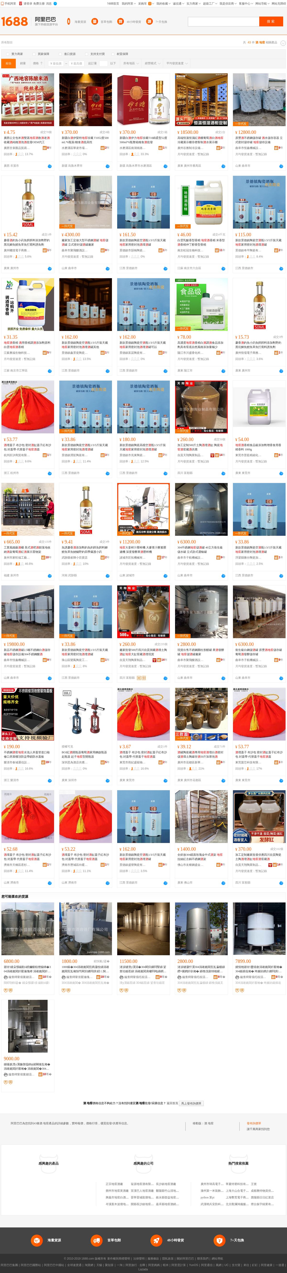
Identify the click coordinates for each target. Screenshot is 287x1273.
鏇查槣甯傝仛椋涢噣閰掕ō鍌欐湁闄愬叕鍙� (137, 977)
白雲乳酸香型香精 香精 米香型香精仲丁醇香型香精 (201, 242)
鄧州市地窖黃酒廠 (117, 1190)
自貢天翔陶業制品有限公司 (190, 455)
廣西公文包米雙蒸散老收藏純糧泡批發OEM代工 (27, 140)
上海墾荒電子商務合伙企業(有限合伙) (250, 1197)
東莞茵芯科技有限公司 (248, 762)
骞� (47, 976)
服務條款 (153, 1258)
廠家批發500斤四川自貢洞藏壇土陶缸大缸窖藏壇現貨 (143, 652)
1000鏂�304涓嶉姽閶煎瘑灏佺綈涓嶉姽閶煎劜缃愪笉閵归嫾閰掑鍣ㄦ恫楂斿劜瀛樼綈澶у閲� (85, 969)
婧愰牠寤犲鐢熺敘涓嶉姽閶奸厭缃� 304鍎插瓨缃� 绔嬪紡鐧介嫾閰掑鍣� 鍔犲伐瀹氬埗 (258, 969)
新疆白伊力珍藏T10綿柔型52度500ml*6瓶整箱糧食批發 (143, 140)
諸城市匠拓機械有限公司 (133, 557)
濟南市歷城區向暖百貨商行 (75, 864)
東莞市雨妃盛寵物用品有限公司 (133, 762)
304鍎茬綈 (142, 982)
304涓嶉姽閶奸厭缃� (249, 982)
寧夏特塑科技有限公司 (240, 1184)
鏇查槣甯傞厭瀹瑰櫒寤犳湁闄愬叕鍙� (79, 977)
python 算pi (208, 1197)
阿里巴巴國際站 (31, 1265)
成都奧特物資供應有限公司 (268, 1190)
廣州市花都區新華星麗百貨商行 (190, 762)
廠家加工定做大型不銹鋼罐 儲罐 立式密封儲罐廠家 (85, 242)
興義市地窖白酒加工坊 (120, 1197)
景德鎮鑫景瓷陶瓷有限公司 (75, 352)
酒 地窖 (209, 1123)
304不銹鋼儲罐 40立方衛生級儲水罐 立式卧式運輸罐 (200, 550)
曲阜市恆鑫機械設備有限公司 (248, 148)
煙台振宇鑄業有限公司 (265, 1204)
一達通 (280, 1265)
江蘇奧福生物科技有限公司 (17, 352)
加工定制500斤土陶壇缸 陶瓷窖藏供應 (200, 447)
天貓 (99, 1265)
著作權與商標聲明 (118, 1258)
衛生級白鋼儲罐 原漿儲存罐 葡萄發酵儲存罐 (258, 652)
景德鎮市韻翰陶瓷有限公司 (133, 250)
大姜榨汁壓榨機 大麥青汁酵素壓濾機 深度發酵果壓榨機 (143, 550)
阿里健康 (266, 1265)
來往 (246, 1265)
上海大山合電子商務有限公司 (244, 1190)
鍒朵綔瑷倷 (30, 982)
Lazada (143, 1269)
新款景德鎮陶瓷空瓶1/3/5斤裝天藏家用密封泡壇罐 (143, 242)
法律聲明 (139, 1258)
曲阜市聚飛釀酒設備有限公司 (75, 250)
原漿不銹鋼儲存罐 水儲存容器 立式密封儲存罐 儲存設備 (259, 140)
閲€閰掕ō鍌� (12, 982)
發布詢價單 (254, 1123)
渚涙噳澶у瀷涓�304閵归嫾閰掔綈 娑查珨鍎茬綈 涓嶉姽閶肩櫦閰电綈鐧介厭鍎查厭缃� (143, 969)
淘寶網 (89, 1265)
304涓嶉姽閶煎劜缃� (95, 982)
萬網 (218, 1265)
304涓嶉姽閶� (71, 982)
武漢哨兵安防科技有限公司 (218, 1204)
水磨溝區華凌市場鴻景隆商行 (75, 148)
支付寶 (236, 1265)
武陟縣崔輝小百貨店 (75, 557)
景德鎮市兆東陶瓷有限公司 (133, 455)
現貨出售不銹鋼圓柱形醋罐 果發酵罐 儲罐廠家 (200, 652)
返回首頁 (172, 1103)
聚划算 (109, 1265)
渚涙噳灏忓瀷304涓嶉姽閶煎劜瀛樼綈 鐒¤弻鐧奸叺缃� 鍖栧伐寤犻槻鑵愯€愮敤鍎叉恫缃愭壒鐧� (201, 969)
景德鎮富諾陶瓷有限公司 (133, 352)
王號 (254, 1184)
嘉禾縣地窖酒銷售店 (169, 1204)
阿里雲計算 (178, 1265)
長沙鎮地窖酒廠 (166, 1184)
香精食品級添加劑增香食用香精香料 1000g (258, 447)
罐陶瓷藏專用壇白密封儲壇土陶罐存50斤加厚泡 (200, 754)
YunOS (193, 1265)
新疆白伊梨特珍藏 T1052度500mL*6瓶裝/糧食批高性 (85, 140)
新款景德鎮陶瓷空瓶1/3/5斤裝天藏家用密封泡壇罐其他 (85, 345)
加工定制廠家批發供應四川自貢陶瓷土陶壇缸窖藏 (258, 857)
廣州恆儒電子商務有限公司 (248, 352)
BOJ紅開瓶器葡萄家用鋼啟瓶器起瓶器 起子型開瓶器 (84, 754)
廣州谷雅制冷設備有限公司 (190, 148)
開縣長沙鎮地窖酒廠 (144, 1204)
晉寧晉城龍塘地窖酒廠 (145, 1197)
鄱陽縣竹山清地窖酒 (169, 1190)
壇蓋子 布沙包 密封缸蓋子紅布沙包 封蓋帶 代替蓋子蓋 (27, 447)
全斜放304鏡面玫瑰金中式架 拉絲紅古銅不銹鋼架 (200, 857)
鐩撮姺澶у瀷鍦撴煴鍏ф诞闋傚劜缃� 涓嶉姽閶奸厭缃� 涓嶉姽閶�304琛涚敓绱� (27, 1067)
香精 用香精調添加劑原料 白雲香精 (27, 345)
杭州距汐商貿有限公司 (17, 455)
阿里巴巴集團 (9, 1265)
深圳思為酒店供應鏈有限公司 (75, 762)
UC (227, 1265)
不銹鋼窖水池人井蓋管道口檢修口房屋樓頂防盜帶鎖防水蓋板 (27, 754)
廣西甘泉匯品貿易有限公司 (17, 148)
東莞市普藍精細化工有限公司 (248, 455)
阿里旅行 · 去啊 (135, 1265)
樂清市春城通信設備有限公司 (17, 762)
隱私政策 (168, 1258)
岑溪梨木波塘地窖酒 (119, 1204)
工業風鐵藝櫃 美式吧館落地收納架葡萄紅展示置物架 (27, 550)
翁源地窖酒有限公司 (144, 1184)
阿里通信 (207, 1265)
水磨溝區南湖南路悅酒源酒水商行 (133, 148)
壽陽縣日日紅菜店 (262, 1197)
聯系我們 (203, 1258)
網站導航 (217, 1258)
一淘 (119, 1265)
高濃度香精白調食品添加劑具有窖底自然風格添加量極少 (200, 345)
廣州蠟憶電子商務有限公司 (17, 250)
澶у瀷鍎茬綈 (127, 982)
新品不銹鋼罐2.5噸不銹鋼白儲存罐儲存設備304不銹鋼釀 (27, 652)
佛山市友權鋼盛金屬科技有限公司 (190, 864)
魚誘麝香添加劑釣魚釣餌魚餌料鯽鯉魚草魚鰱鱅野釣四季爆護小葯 (85, 550)
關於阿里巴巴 (185, 1258)
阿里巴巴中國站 (54, 1265)
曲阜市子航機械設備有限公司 (190, 557)
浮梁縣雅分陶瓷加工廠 (248, 557)
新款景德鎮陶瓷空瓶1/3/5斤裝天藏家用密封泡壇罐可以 (143, 345)
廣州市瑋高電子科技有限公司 (219, 1184)
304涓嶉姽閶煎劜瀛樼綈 (192, 982)
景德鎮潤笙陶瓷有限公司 (75, 455)
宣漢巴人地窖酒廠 (142, 1190)
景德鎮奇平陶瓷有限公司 (248, 250)
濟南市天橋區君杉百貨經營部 (17, 864)
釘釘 (255, 1265)
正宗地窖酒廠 (114, 1184)
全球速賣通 (74, 1265)
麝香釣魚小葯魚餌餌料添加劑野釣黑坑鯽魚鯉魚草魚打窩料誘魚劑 (27, 242)
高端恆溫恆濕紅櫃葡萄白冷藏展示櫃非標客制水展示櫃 (200, 140)
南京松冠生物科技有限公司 (190, 250)
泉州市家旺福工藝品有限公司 (17, 557)
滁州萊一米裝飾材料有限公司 (219, 1190)
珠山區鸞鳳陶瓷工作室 (75, 660)
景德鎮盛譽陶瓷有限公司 (133, 864)
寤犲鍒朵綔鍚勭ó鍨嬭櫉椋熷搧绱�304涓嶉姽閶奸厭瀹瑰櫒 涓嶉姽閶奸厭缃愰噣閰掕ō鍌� (27, 969)
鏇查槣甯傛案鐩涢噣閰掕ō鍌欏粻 (22, 977)
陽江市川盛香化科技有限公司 (190, 352)
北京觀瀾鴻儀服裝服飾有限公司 (246, 1204)
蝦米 (166, 1265)
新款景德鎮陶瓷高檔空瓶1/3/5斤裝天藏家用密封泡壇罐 (143, 447)
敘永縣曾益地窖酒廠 (169, 1197)
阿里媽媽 (154, 1265)
